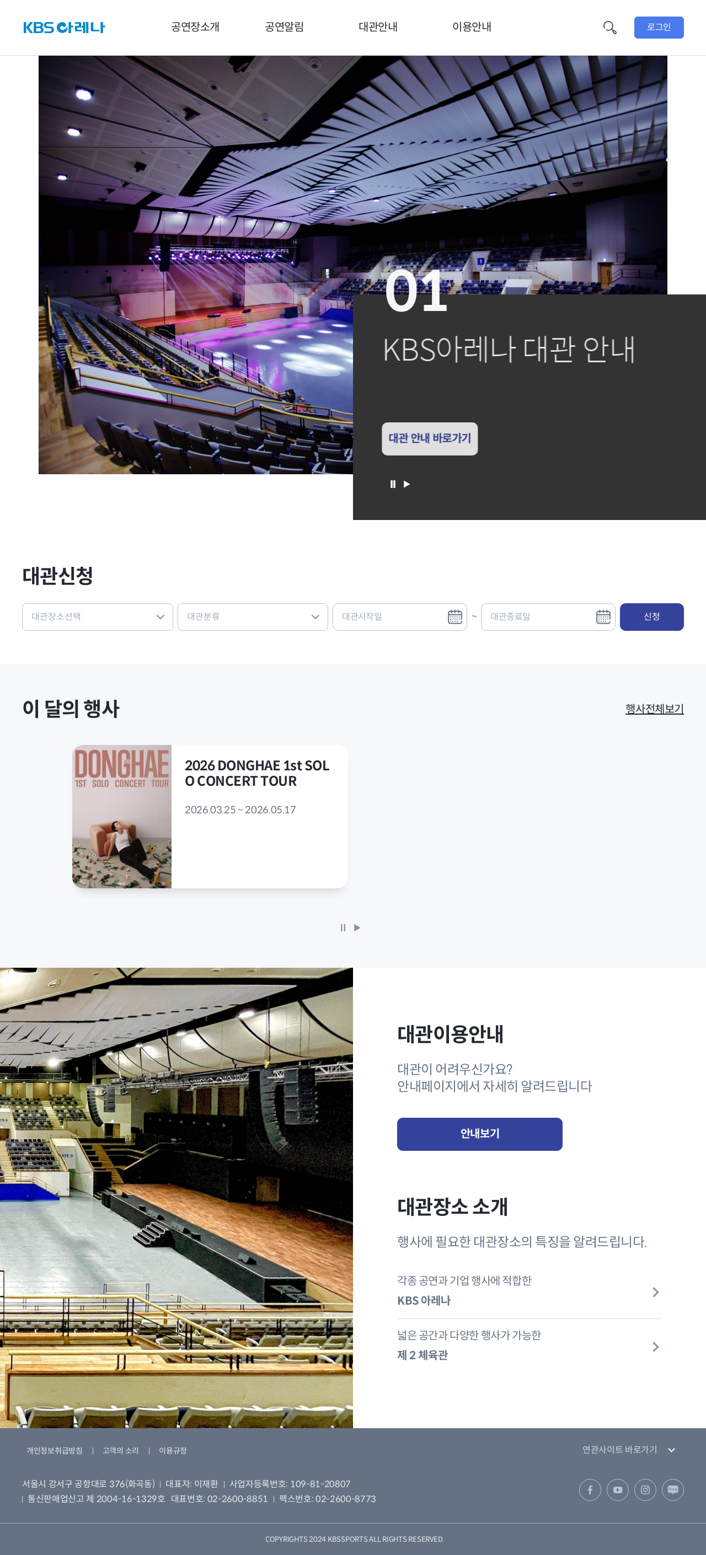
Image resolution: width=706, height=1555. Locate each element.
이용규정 (173, 1451)
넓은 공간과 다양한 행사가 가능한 (529, 1346)
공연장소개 (195, 27)
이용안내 (471, 27)
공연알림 (284, 27)
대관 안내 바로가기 (425, 439)
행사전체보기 (654, 709)
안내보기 (480, 1134)
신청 (652, 617)
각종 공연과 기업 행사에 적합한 (529, 1291)
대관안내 (378, 27)
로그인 (659, 27)
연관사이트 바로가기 (619, 1450)
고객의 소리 (121, 1451)
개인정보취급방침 (54, 1451)
